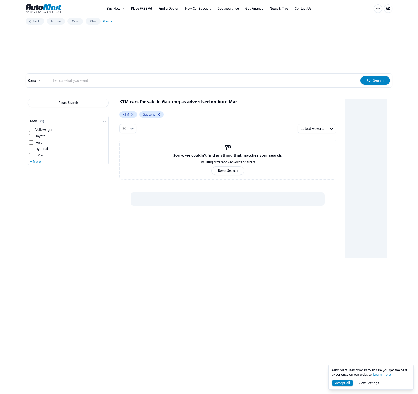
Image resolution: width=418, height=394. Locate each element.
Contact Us (303, 8)
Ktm (93, 21)
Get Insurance (228, 8)
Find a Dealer (169, 8)
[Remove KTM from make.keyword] (132, 114)
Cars (75, 21)
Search (375, 80)
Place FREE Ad (141, 8)
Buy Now (116, 8)
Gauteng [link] (109, 21)
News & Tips (279, 8)
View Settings (369, 383)
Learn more (382, 374)
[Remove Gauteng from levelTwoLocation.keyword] (158, 114)
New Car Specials (198, 8)
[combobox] (204, 80)
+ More (35, 162)
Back (34, 21)
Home (56, 21)
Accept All (342, 383)
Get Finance (254, 8)
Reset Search (68, 102)
